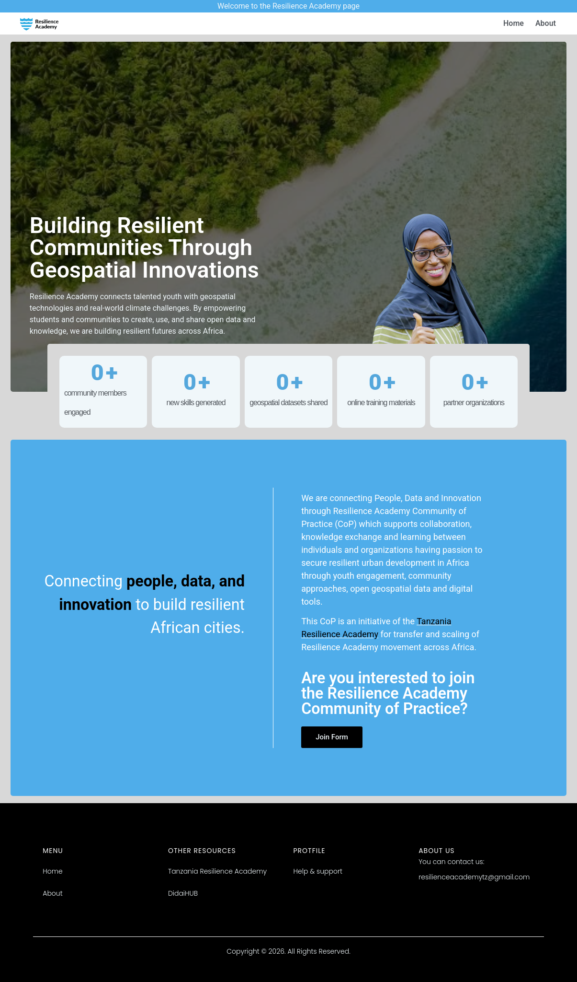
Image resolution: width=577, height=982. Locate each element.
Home (513, 23)
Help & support (318, 871)
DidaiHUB (183, 893)
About (545, 23)
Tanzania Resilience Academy (217, 871)
